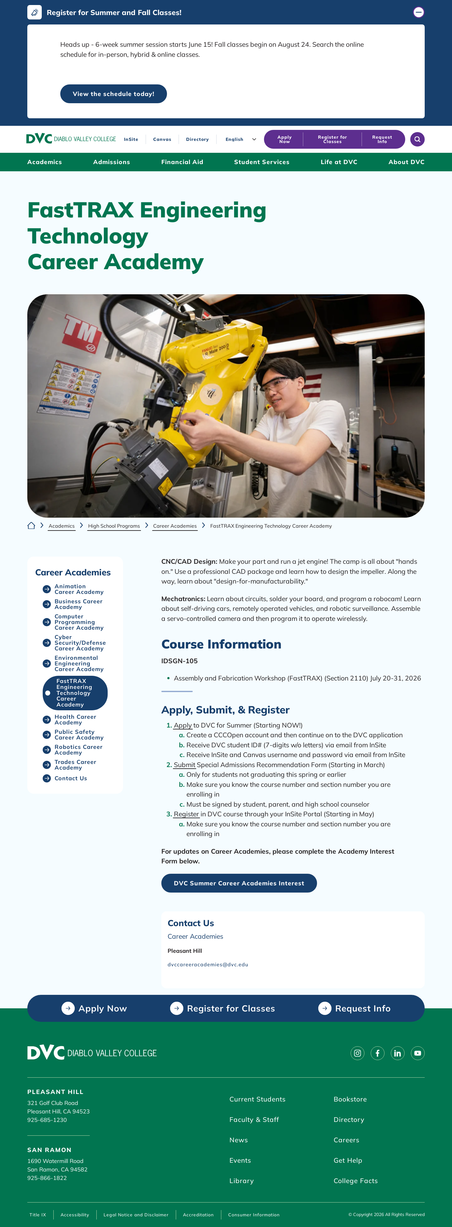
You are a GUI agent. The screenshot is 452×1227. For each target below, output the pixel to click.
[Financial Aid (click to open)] (182, 162)
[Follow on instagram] (357, 1053)
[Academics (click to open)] (44, 162)
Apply (183, 725)
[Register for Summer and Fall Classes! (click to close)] (226, 12)
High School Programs (114, 525)
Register (186, 814)
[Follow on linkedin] (398, 1053)
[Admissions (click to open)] (111, 162)
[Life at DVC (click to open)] (339, 162)
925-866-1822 (47, 1178)
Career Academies (175, 525)
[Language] (241, 139)
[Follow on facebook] (378, 1053)
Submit (184, 764)
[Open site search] (417, 139)
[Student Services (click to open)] (262, 162)
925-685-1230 (47, 1119)
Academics (62, 525)
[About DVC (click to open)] (407, 162)
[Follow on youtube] (418, 1053)
